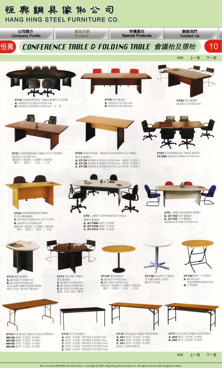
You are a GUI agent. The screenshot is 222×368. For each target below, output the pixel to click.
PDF (180, 58)
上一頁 (195, 58)
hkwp (178, 365)
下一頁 (211, 58)
